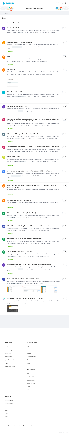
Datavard (29, 353)
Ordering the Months (13, 28)
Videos (28, 390)
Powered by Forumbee (63, 432)
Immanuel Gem (16, 96)
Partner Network (9, 400)
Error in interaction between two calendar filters (23, 279)
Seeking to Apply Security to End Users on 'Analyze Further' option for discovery (33, 147)
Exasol (28, 360)
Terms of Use (30, 425)
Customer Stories (31, 380)
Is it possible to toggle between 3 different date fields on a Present (29, 171)
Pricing (6, 363)
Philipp (11, 217)
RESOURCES (31, 369)
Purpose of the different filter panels (19, 200)
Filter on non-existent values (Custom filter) (21, 213)
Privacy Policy (22, 425)
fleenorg (14, 176)
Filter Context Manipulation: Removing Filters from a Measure (27, 134)
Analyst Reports (31, 383)
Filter (8, 56)
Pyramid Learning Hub (10, 360)
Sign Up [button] (58, 3)
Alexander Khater (13, 151)
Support (7, 413)
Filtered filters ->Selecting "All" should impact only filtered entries (28, 226)
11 (32, 32)
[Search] (53, 2)
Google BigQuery (31, 356)
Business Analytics (9, 350)
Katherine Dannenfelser (15, 32)
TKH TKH (15, 283)
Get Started (7, 369)
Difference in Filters (13, 157)
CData (28, 363)
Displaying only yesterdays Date (17, 106)
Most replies (16, 23)
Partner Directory (9, 403)
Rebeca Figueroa (13, 138)
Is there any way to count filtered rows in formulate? (24, 239)
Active (3, 23)
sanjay (8, 61)
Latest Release (8, 356)
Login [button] (61, 3)
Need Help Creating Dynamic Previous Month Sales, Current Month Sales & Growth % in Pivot (31, 186)
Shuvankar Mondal (11, 204)
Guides (28, 386)
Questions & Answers (42, 61)
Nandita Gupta (10, 125)
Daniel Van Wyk (16, 161)
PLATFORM (8, 343)
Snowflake (29, 350)
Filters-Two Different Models (16, 92)
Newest (9, 23)
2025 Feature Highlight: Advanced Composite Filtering (25, 298)
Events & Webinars (31, 377)
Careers (6, 410)
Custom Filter (11, 69)
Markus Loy (9, 230)
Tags (6, 13)
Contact (6, 416)
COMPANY (8, 396)
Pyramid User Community (34, 8)
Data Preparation (9, 346)
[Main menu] (65, 2)
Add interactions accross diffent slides (19, 251)
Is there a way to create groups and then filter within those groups (29, 264)
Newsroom (7, 407)
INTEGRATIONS (32, 343)
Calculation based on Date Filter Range (19, 42)
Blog (28, 373)
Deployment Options (10, 366)
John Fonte (14, 47)
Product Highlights (23, 303)
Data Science (8, 353)
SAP (28, 346)
